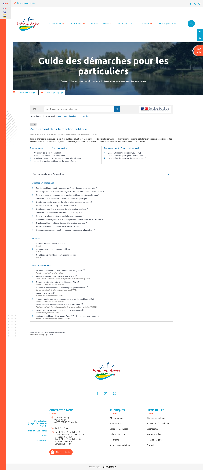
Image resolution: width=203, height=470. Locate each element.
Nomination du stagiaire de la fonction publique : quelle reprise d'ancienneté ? (69, 219)
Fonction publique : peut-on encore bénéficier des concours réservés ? (66, 188)
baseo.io (52, 334)
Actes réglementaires (120, 445)
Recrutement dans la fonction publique (73, 116)
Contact (150, 445)
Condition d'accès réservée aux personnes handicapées (58, 158)
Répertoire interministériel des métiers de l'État (57, 282)
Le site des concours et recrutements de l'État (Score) (60, 271)
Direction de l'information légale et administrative (48, 332)
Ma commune (116, 418)
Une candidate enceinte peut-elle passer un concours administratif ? (65, 230)
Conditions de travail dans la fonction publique (56, 255)
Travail (52, 116)
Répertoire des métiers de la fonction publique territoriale (62, 288)
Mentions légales (154, 440)
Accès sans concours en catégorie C (50, 155)
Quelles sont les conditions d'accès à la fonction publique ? (61, 223)
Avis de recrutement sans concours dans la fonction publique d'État (66, 299)
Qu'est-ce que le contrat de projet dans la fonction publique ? (62, 198)
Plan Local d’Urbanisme (158, 423)
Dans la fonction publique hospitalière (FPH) (127, 158)
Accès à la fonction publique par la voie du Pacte (55, 161)
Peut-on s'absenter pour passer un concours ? (56, 205)
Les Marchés (152, 429)
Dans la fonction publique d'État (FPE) (124, 153)
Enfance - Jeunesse (119, 429)
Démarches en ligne (156, 418)
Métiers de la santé (45, 293)
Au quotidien (116, 423)
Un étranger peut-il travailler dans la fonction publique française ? (64, 202)
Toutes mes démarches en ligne (85, 81)
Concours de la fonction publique (48, 153)
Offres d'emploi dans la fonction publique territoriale (59, 305)
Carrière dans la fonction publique (50, 244)
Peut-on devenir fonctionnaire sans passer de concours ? (60, 226)
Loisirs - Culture (117, 434)
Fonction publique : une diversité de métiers (56, 276)
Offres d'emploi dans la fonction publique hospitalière (60, 310)
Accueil (64, 81)
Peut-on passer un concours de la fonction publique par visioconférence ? (67, 195)
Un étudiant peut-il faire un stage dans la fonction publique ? (62, 209)
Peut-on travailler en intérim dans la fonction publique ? (60, 216)
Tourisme (114, 440)
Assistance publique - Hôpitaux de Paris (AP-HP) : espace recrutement (68, 316)
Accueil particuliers (39, 116)
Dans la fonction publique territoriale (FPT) (126, 155)
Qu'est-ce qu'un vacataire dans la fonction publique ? (59, 212)
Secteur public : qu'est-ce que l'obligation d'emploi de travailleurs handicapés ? (70, 191)
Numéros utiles (154, 434)
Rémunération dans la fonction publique (53, 249)
